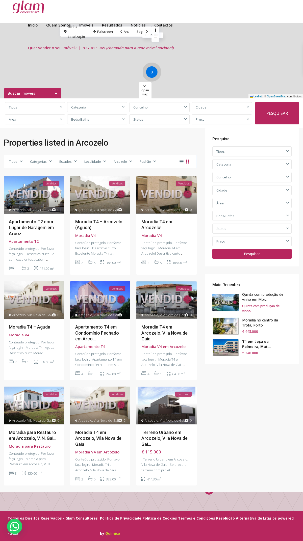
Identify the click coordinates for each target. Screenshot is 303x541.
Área (12, 119)
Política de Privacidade (120, 518)
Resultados (112, 25)
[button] (153, 72)
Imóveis (86, 25)
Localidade (92, 161)
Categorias (38, 161)
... (47, 259)
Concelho (140, 107)
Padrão (145, 161)
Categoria (78, 107)
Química (112, 533)
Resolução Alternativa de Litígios (246, 518)
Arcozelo (120, 161)
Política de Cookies (159, 518)
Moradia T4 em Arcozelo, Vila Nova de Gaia (164, 332)
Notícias (138, 25)
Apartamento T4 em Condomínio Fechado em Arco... (97, 332)
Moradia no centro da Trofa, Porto (260, 323)
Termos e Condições (196, 518)
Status (138, 119)
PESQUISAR (277, 113)
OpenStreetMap (277, 96)
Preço (200, 119)
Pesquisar (252, 253)
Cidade (201, 107)
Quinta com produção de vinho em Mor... (262, 297)
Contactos (163, 25)
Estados (65, 161)
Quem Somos (58, 25)
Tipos (13, 107)
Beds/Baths (80, 119)
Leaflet (256, 96)
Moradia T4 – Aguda (29, 327)
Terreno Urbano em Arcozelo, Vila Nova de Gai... (164, 438)
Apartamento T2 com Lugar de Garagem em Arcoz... (31, 227)
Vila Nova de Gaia (40, 209)
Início (33, 25)
